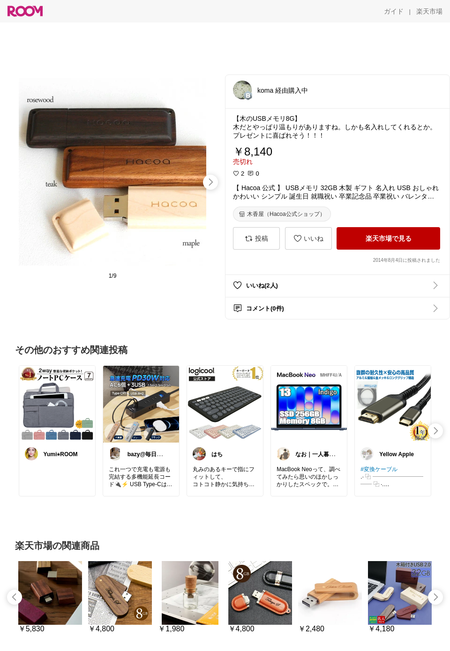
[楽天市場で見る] (388, 238)
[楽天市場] (429, 11)
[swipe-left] (14, 597)
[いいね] (308, 238)
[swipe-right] (210, 182)
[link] (57, 404)
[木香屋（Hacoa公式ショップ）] (282, 214)
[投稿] (256, 238)
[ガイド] (394, 11)
